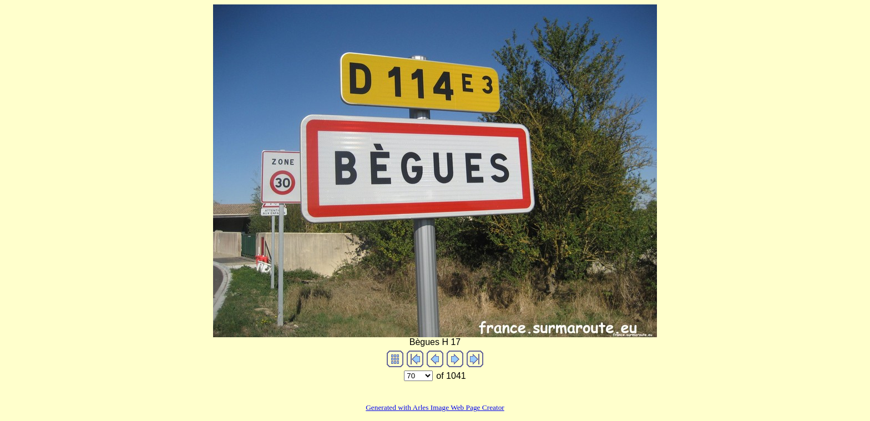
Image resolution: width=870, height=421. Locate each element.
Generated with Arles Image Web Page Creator (435, 407)
